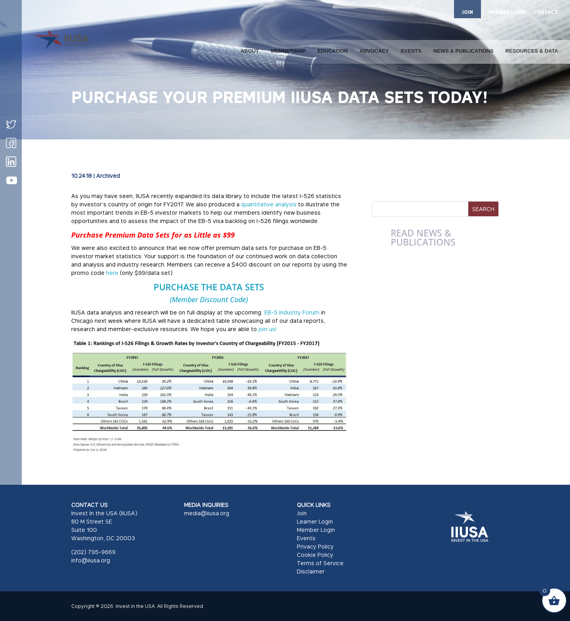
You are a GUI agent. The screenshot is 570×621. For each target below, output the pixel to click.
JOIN (467, 12)
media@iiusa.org (206, 513)
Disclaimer (311, 571)
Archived (108, 175)
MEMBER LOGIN (507, 12)
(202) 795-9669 (93, 552)
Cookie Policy (315, 554)
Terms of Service (320, 563)
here (113, 272)
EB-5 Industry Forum (291, 312)
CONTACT (545, 12)
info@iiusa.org (90, 560)
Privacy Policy (315, 546)
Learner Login (315, 521)
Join (302, 513)
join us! (267, 329)
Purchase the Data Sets (209, 287)
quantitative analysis (268, 204)
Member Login (316, 529)
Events (306, 538)
